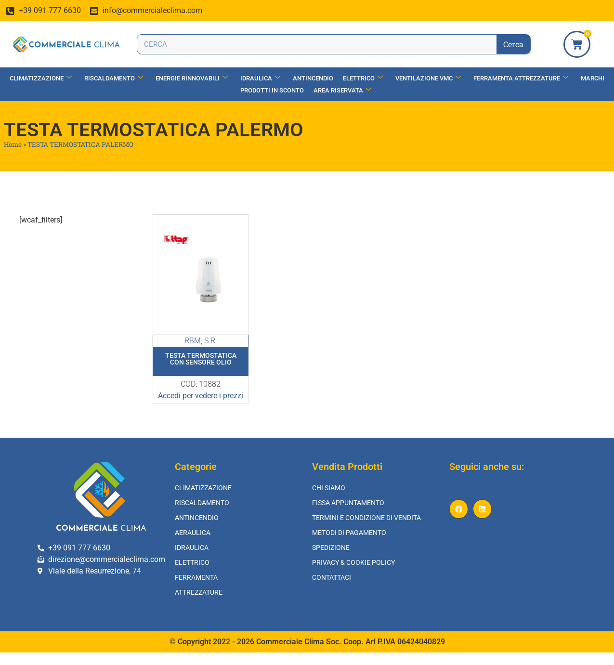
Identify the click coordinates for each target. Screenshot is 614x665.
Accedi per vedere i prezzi (200, 395)
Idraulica (260, 78)
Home (13, 144)
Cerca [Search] (513, 44)
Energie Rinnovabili (192, 78)
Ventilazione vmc (428, 78)
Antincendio (313, 78)
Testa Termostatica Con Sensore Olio (200, 359)
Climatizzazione (41, 78)
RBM (192, 340)
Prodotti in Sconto (272, 90)
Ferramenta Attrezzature (520, 78)
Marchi (592, 78)
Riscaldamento (113, 78)
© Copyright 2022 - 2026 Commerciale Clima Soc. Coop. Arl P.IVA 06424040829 (307, 641)
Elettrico (363, 78)
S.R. (210, 340)
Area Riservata (342, 90)
